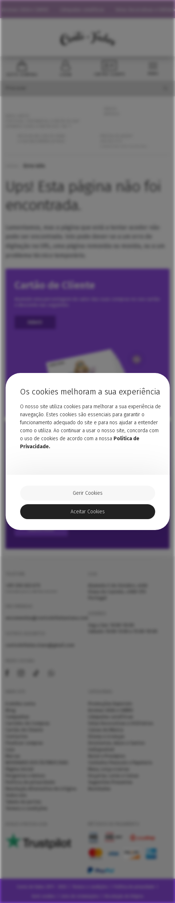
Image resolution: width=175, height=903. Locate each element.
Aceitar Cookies (88, 512)
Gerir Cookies (88, 493)
